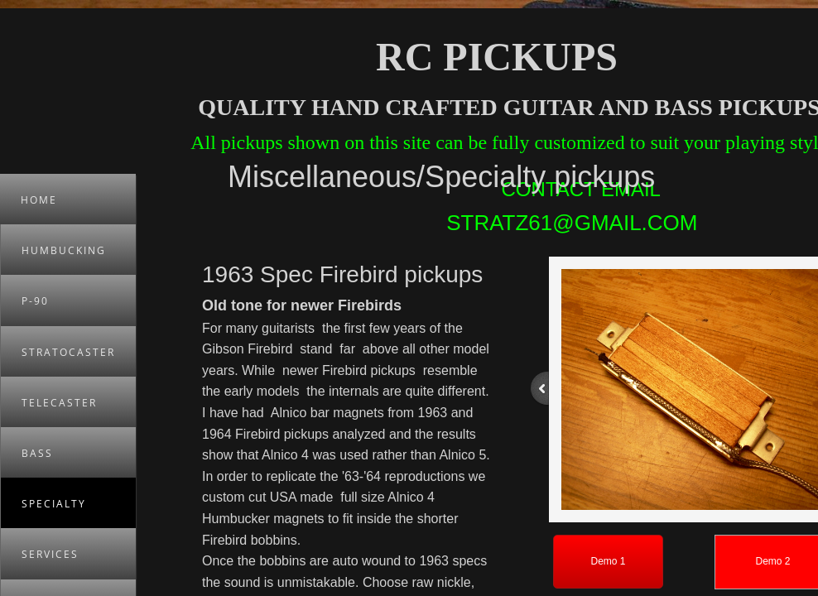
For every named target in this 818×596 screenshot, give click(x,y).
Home (39, 200)
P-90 (35, 301)
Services (50, 554)
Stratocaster (68, 352)
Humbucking (64, 250)
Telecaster (59, 403)
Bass (37, 453)
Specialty (54, 504)
